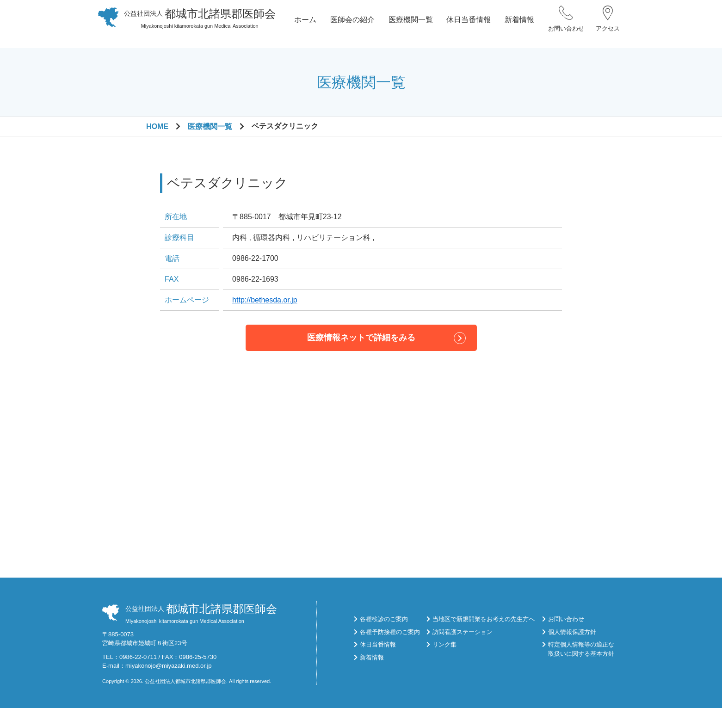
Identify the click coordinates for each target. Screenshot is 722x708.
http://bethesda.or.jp (264, 300)
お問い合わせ (566, 32)
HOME (157, 126)
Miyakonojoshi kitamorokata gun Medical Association (200, 21)
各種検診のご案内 (384, 619)
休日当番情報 (468, 24)
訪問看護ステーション (462, 631)
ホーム (305, 24)
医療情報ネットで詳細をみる (361, 337)
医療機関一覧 (411, 24)
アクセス (608, 32)
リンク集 (444, 644)
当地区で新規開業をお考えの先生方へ (483, 619)
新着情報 (519, 24)
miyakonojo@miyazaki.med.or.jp (168, 665)
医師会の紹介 (352, 24)
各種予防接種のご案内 (390, 631)
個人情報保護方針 (572, 631)
